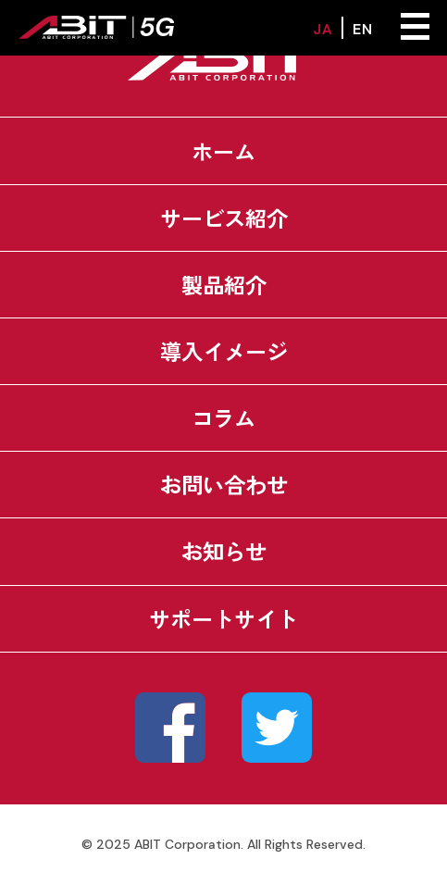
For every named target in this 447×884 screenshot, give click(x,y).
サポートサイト (223, 618)
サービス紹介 (224, 217)
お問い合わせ (224, 484)
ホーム (223, 151)
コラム (223, 417)
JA (322, 28)
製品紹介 (224, 284)
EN (362, 28)
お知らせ (224, 551)
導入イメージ (224, 351)
